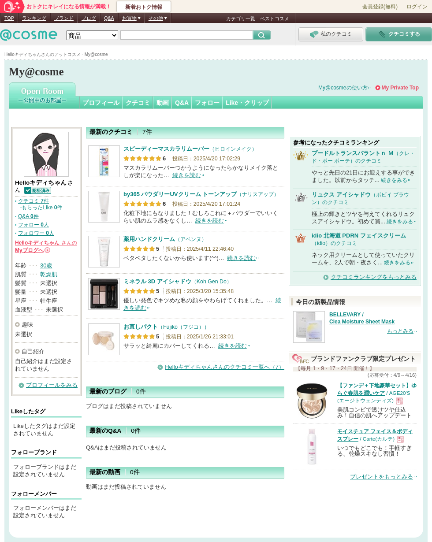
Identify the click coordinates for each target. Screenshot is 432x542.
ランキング (34, 18)
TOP (9, 18)
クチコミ (138, 102)
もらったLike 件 (42, 207)
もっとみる (400, 331)
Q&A (109, 18)
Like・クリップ (247, 102)
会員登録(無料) (380, 7)
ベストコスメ (274, 18)
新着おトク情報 (143, 7)
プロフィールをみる (52, 385)
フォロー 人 (33, 225)
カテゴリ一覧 (240, 18)
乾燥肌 (48, 274)
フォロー (207, 102)
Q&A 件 (28, 216)
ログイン (417, 7)
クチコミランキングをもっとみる (374, 277)
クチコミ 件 (33, 201)
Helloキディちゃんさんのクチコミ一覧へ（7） (224, 367)
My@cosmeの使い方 (343, 88)
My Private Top (400, 88)
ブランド (64, 18)
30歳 (46, 265)
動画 (162, 102)
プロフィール (100, 102)
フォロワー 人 (36, 233)
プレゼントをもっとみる (381, 476)
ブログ (89, 18)
